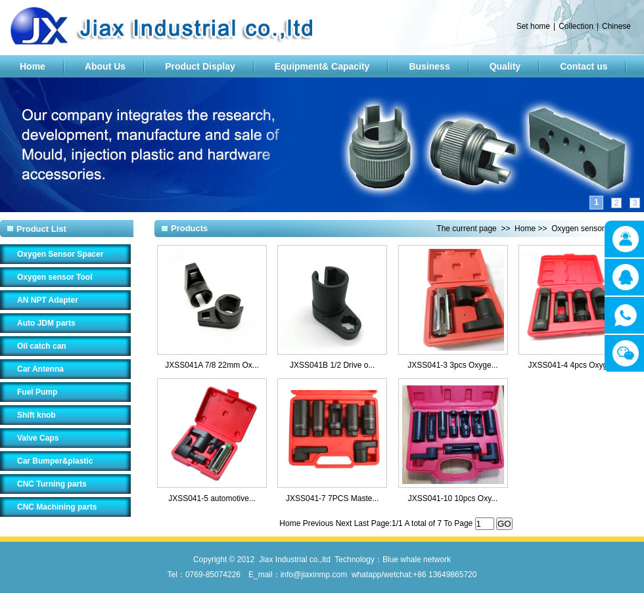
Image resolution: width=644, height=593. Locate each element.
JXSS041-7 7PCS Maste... (332, 498)
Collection (576, 26)
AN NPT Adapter (47, 300)
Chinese (616, 26)
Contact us (583, 66)
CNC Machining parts (57, 507)
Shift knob (36, 415)
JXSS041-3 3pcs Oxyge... (452, 365)
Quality (505, 66)
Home (32, 66)
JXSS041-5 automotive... (212, 498)
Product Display (200, 66)
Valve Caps (37, 438)
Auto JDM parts (46, 323)
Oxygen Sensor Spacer (60, 254)
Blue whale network (416, 559)
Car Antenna (40, 369)
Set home (533, 26)
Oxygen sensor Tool (54, 277)
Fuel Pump (37, 392)
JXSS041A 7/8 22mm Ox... (212, 365)
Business (429, 66)
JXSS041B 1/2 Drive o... (332, 365)
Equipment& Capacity (322, 66)
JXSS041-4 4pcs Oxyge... (573, 365)
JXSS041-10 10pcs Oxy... (453, 498)
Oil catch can (41, 346)
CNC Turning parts (52, 484)
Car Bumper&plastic (55, 461)
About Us (105, 66)
